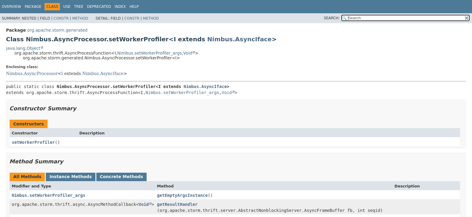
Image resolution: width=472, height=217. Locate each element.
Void (187, 53)
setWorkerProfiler (33, 142)
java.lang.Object (23, 48)
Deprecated (99, 7)
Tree (78, 7)
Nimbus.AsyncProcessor (32, 73)
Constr (61, 18)
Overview (11, 7)
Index (120, 7)
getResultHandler (177, 204)
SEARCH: (332, 18)
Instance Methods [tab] (70, 176)
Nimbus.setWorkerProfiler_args (149, 53)
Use (66, 7)
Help (134, 7)
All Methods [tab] (27, 176)
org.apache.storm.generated (57, 30)
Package (33, 7)
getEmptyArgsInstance (182, 195)
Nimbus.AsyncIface (239, 39)
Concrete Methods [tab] (121, 176)
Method (80, 18)
